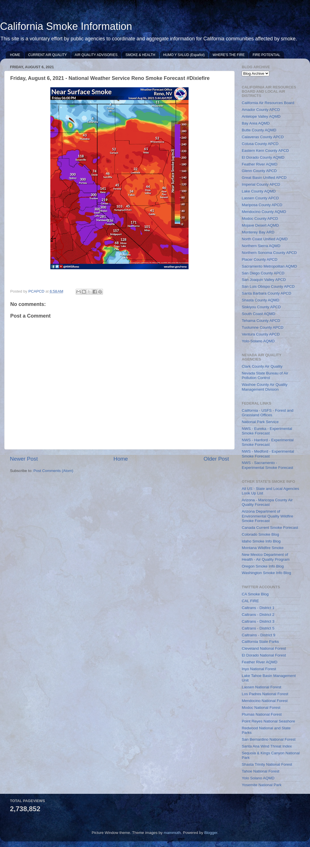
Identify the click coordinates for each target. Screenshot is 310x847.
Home (120, 459)
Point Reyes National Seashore (268, 721)
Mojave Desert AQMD (260, 225)
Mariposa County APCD (262, 205)
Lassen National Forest (261, 687)
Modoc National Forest (261, 707)
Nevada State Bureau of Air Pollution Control (265, 375)
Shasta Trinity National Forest (267, 764)
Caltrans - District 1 (258, 608)
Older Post (216, 459)
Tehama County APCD (261, 320)
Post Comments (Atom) (53, 471)
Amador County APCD (261, 109)
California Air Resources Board (268, 103)
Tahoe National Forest (260, 771)
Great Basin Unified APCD (264, 177)
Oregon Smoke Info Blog (263, 566)
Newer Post (24, 459)
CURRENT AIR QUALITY (47, 55)
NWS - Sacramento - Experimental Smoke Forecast (267, 465)
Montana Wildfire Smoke (263, 548)
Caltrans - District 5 (258, 628)
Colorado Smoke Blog (260, 534)
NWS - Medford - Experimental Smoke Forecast (268, 453)
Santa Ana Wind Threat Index (267, 746)
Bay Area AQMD (256, 123)
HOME (15, 55)
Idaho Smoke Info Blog (261, 541)
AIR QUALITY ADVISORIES (96, 55)
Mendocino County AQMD (264, 212)
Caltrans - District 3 (258, 621)
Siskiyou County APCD (261, 307)
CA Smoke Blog (255, 594)
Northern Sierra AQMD (261, 246)
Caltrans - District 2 (258, 614)
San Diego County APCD (263, 273)
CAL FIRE (250, 601)
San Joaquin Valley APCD (264, 279)
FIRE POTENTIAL (266, 55)
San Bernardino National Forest (268, 739)
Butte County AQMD (259, 130)
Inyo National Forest (259, 669)
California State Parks (260, 641)
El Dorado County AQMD (263, 157)
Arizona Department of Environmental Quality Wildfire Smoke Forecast (267, 516)
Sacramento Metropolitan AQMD (269, 266)
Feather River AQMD (259, 164)
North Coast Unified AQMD (265, 239)
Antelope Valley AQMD (261, 116)
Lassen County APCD (260, 198)
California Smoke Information (66, 26)
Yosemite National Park (262, 785)
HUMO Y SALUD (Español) (184, 55)
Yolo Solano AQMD (258, 778)
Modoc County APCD (260, 218)
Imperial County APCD (261, 184)
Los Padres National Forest (265, 694)
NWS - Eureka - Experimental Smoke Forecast (267, 430)
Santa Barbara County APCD (266, 293)
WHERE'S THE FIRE (228, 55)
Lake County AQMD (259, 191)
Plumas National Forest (262, 714)
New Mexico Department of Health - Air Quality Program (266, 556)
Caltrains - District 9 (258, 635)
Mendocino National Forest (265, 701)
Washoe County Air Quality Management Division (265, 386)
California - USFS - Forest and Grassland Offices (268, 412)
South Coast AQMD (258, 314)
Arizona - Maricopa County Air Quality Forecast (267, 502)
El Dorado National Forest (264, 655)
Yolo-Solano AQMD (258, 341)
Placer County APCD (259, 259)
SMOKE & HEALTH (140, 55)
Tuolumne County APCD (263, 327)
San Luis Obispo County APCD (268, 286)
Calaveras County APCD (263, 137)
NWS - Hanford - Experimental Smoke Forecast (268, 442)
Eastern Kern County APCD (265, 150)
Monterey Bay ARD (258, 232)
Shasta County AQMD (260, 300)
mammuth (172, 833)
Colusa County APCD (260, 144)
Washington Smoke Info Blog (266, 573)
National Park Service (260, 422)
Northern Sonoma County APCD (269, 252)
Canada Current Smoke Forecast (270, 527)
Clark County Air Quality (262, 366)
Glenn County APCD (259, 171)
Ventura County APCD (261, 334)
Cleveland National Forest (264, 648)
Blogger (210, 833)
